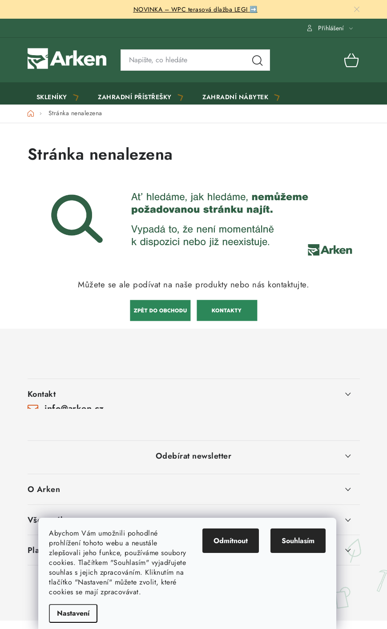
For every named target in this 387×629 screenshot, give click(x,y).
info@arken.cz (74, 413)
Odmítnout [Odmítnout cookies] (237, 541)
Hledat (257, 60)
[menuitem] (58, 95)
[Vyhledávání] (195, 60)
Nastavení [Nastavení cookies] (79, 613)
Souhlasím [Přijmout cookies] (304, 541)
